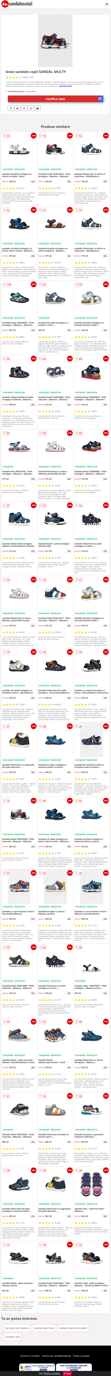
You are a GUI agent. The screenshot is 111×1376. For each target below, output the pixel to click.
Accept (67, 1373)
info (33, 181)
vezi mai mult (65, 86)
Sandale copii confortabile (73, 1328)
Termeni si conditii (30, 1356)
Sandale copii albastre (17, 1328)
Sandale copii (13, 1336)
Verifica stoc (74, 99)
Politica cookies (81, 1356)
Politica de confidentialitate (56, 1356)
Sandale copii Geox (44, 1328)
